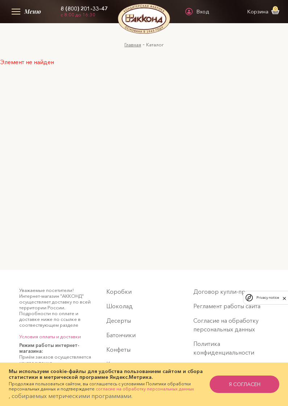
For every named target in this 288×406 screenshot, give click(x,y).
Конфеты (118, 349)
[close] (284, 297)
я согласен (244, 384)
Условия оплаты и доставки (50, 336)
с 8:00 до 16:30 (78, 14)
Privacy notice (267, 298)
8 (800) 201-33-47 (84, 9)
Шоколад (119, 306)
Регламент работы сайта (226, 306)
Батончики (121, 335)
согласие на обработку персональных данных (145, 389)
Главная (132, 44)
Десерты (118, 320)
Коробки (119, 291)
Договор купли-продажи (228, 291)
